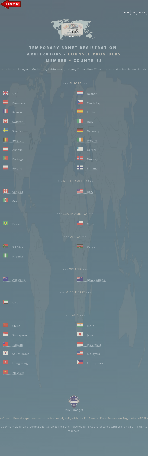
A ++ (142, 12)
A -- (126, 12)
